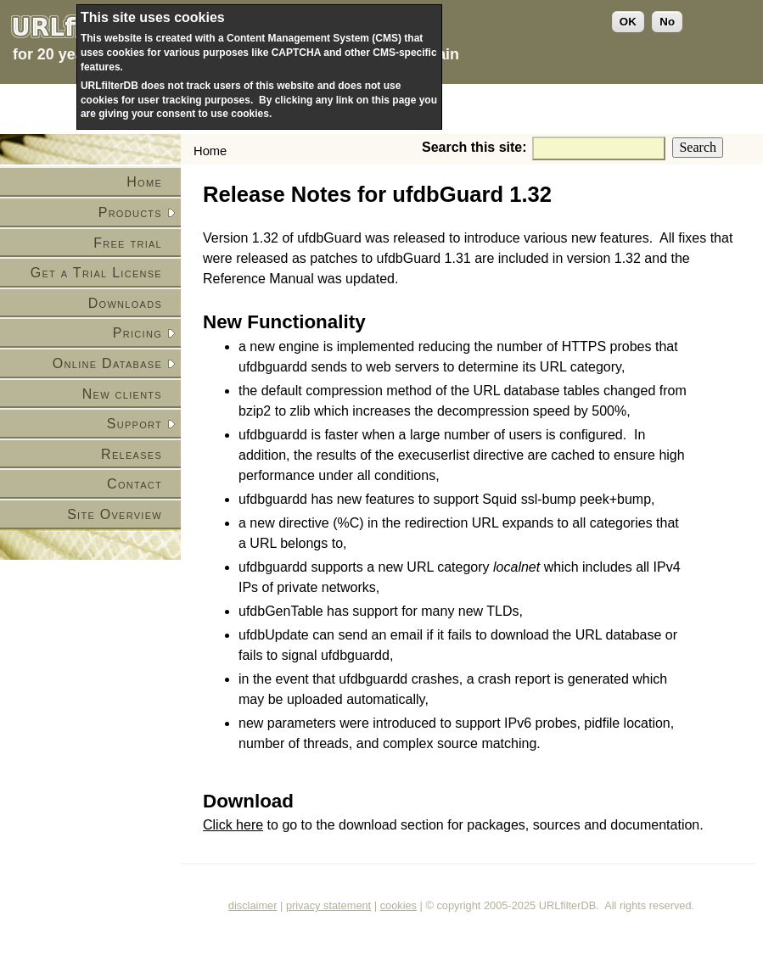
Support (134, 423)
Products (130, 212)
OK (628, 21)
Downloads (125, 303)
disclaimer (253, 905)
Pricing (137, 333)
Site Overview (114, 514)
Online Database (107, 363)
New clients (122, 394)
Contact (134, 484)
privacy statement (328, 905)
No (667, 21)
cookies (398, 905)
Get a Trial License (96, 272)
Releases (131, 454)
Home (144, 182)
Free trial (127, 243)
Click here (233, 825)
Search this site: (476, 147)
